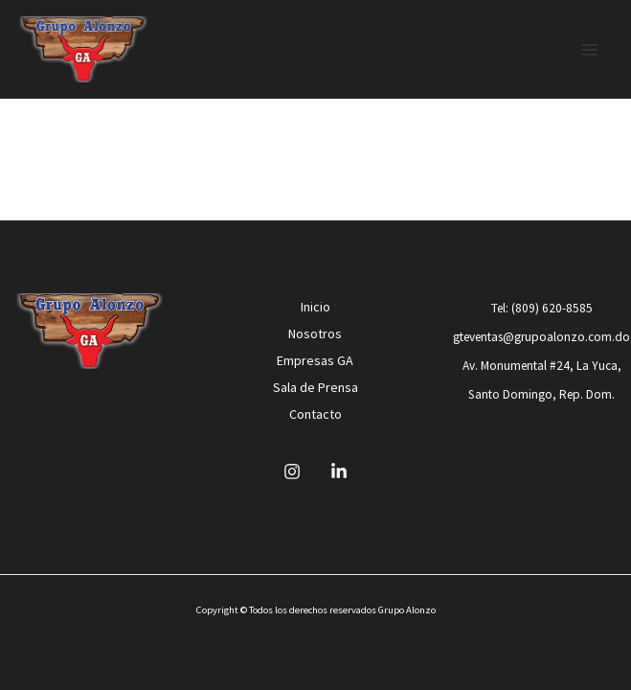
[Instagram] (292, 471)
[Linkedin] (339, 471)
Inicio (315, 306)
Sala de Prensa (315, 387)
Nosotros (315, 333)
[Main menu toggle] (591, 50)
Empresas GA (315, 360)
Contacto (315, 414)
